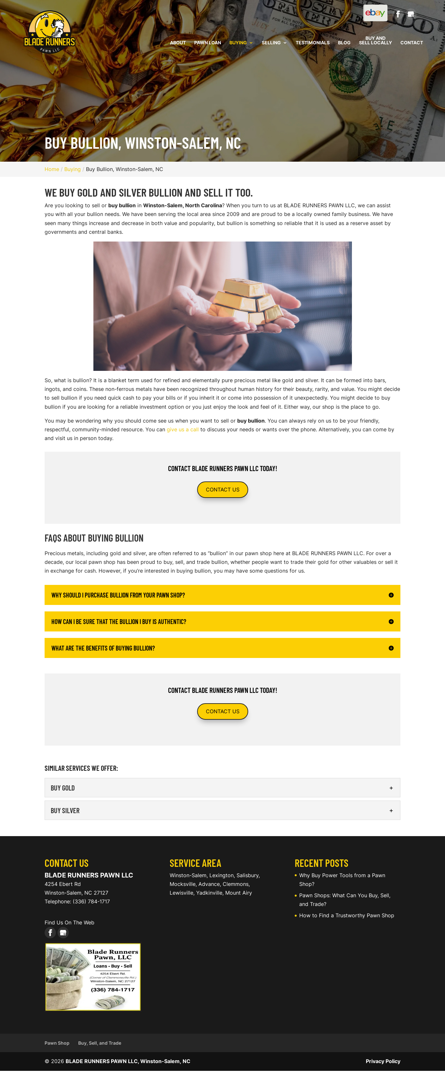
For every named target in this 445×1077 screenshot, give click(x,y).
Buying (238, 42)
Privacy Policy (383, 1061)
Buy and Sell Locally (375, 40)
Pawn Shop (57, 1043)
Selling (271, 42)
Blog (344, 42)
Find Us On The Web (69, 922)
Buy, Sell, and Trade (99, 1043)
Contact (411, 42)
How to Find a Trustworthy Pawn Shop (346, 915)
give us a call (183, 429)
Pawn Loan (207, 42)
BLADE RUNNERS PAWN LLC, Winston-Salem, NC (128, 1061)
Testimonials (313, 42)
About (178, 42)
